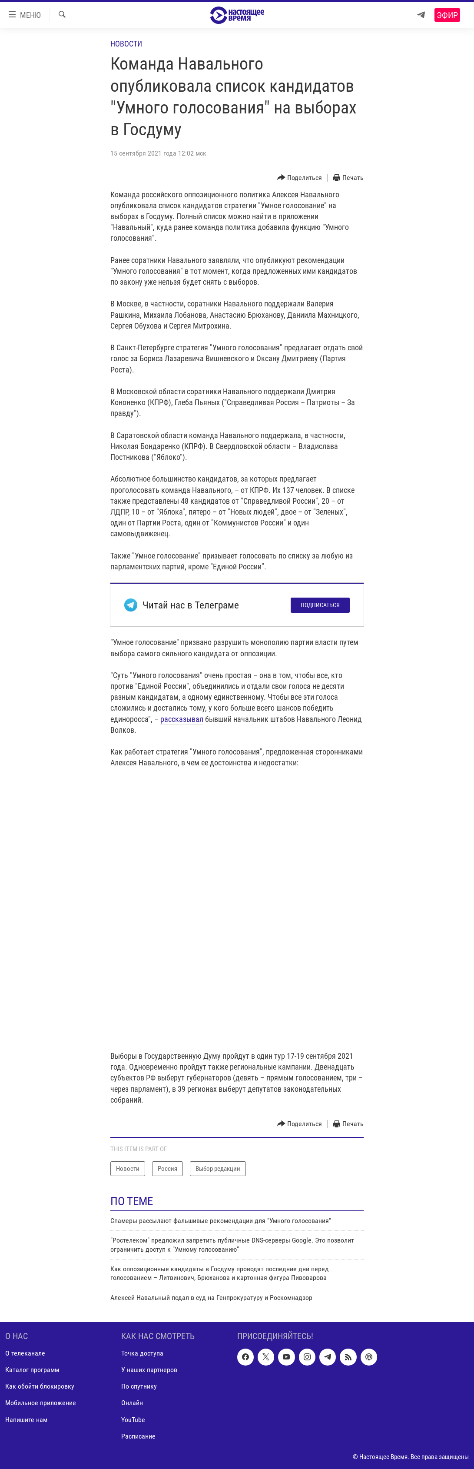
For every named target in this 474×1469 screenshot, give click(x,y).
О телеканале (25, 1353)
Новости (126, 43)
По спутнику (139, 1387)
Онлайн (132, 1403)
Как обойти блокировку (39, 1387)
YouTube (133, 1420)
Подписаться (320, 605)
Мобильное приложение (40, 1403)
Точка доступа (142, 1353)
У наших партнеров (149, 1370)
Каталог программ (32, 1370)
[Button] (299, 178)
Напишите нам (26, 1420)
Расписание (138, 1436)
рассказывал (181, 719)
